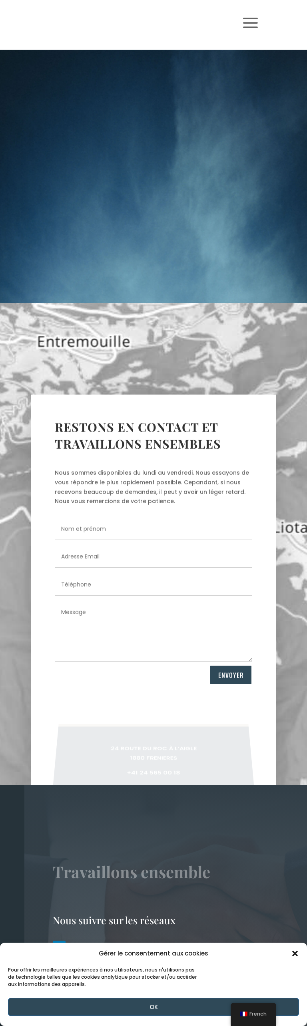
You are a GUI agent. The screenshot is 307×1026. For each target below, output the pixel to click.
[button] (295, 953)
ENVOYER (230, 679)
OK (154, 1007)
